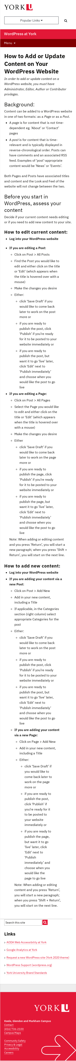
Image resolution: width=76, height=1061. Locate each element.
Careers (8, 1052)
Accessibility (11, 1048)
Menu (8, 43)
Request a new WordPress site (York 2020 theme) (37, 957)
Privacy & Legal (13, 1044)
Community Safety (15, 1040)
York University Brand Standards (26, 973)
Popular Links (31, 20)
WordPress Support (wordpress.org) (29, 965)
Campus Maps (12, 1033)
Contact (9, 1025)
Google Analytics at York (21, 950)
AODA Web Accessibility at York (26, 942)
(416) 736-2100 (14, 1029)
